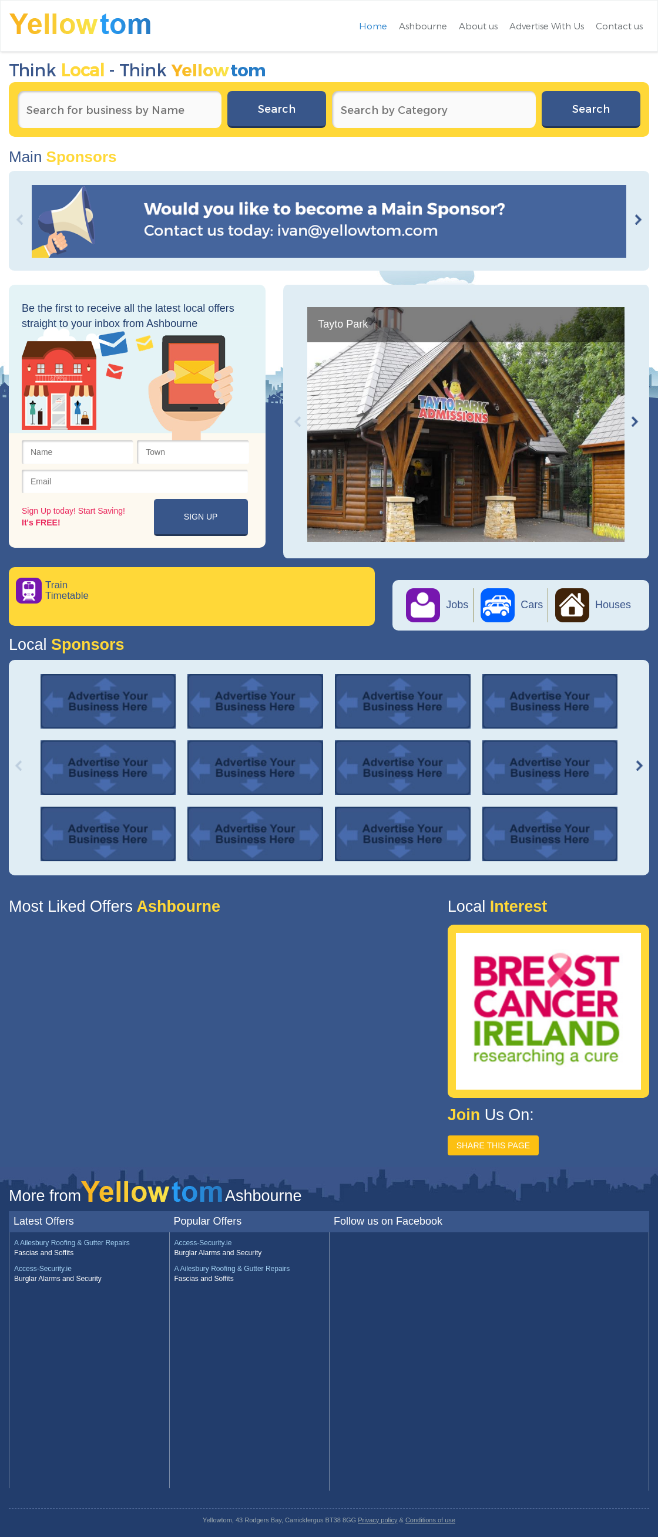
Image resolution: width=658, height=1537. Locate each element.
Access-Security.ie (43, 1269)
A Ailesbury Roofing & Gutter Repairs (72, 1243)
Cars (512, 605)
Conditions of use (430, 1519)
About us (478, 26)
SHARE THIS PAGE (493, 1145)
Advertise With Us (546, 26)
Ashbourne (423, 26)
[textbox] (119, 109)
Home (373, 26)
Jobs (437, 605)
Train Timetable (67, 590)
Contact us (619, 26)
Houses (593, 605)
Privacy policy (377, 1519)
